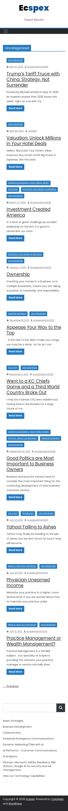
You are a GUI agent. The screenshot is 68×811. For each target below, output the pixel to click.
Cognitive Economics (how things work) (28, 183)
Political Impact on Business (22, 438)
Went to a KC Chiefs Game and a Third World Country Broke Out (33, 386)
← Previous (10, 686)
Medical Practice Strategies (22, 566)
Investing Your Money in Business (39, 189)
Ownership (18, 274)
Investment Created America (28, 212)
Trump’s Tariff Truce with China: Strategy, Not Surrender (33, 79)
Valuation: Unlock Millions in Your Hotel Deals (34, 140)
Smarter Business (17, 313)
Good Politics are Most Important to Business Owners (30, 463)
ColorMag (57, 799)
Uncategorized (15, 60)
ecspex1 (32, 130)
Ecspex (30, 799)
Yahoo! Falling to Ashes (31, 527)
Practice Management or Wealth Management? (34, 641)
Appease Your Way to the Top (34, 330)
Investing (13, 189)
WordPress (15, 803)
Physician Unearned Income (28, 582)
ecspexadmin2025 (37, 66)
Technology (28, 513)
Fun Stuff (12, 367)
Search (60, 707)
